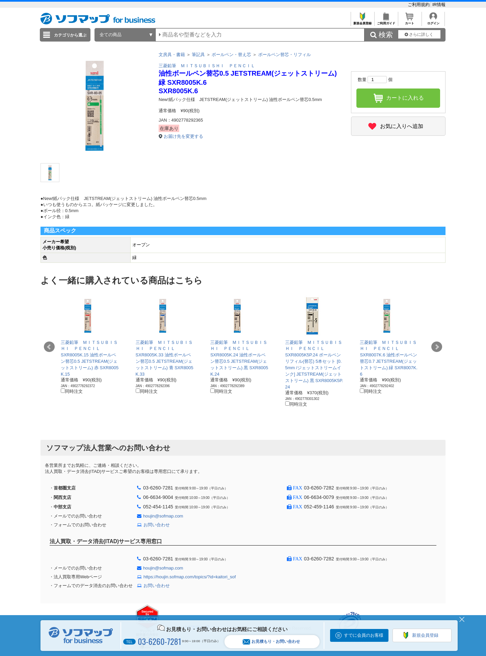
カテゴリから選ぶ (70, 35)
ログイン (433, 21)
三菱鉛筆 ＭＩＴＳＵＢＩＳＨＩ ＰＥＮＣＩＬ (207, 65)
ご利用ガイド (386, 21)
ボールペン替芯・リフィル (284, 54)
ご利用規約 (419, 4)
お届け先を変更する (183, 136)
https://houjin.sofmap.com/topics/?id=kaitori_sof (189, 576)
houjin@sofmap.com (163, 516)
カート (410, 21)
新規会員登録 (362, 21)
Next (436, 347)
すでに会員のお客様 (363, 635)
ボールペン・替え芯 (231, 54)
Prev (49, 347)
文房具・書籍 (172, 54)
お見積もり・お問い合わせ (271, 641)
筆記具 (198, 54)
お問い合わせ (156, 524)
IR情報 (439, 4)
